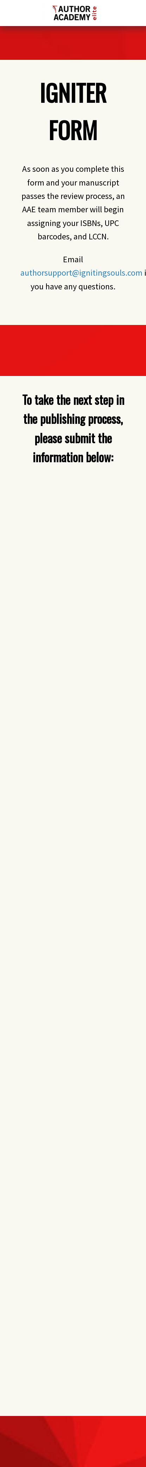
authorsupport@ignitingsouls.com (81, 272)
